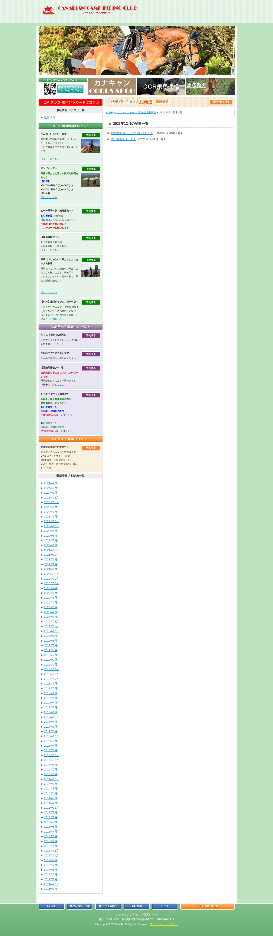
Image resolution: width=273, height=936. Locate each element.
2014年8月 (50, 788)
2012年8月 (50, 860)
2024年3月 (50, 488)
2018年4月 (50, 702)
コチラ (68, 415)
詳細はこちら (58, 318)
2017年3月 (50, 726)
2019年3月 (50, 655)
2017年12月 (51, 717)
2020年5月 (50, 597)
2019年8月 (50, 635)
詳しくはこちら (49, 197)
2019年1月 (50, 664)
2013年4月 (50, 831)
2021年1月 (50, 569)
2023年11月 (51, 502)
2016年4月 (50, 745)
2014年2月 (50, 803)
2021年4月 (50, 559)
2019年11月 (51, 626)
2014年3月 (50, 798)
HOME (109, 112)
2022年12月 (51, 521)
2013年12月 (51, 807)
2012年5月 (50, 874)
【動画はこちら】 (50, 219)
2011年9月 (50, 888)
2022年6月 (50, 535)
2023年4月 (50, 507)
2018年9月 (50, 683)
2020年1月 (50, 616)
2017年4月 (50, 721)
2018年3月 (50, 707)
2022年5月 (50, 540)
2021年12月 (51, 550)
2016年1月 (50, 750)
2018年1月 (50, 712)
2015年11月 (51, 760)
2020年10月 (51, 583)
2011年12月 (51, 884)
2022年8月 (50, 530)
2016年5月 (50, 741)
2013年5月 (50, 826)
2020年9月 (50, 588)
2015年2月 (50, 769)
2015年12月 (51, 755)
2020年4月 (50, 602)
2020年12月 (51, 574)
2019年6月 (50, 640)
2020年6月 (50, 592)
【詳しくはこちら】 (51, 159)
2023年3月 (50, 511)
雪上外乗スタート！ (123, 139)
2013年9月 (50, 812)
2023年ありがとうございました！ (132, 133)
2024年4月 (50, 483)
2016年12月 (51, 736)
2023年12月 (51, 497)
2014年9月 (50, 783)
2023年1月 (50, 516)
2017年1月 (50, 731)
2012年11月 (51, 855)
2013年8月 (50, 817)
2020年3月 (50, 607)
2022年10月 (51, 526)
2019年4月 (50, 650)
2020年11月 (51, 578)
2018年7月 (50, 688)
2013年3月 (50, 836)
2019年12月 (51, 621)
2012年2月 (50, 879)
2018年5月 (50, 697)
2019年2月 (50, 659)
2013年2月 (50, 841)
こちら (72, 219)
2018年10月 (51, 678)
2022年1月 (50, 545)
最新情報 (49, 117)
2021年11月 (51, 554)
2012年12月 (51, 850)
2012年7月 (50, 864)
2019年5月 (50, 645)
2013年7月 (50, 822)
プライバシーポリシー (164, 924)
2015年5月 (50, 764)
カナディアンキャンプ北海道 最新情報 (135, 112)
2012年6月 (50, 869)
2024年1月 (50, 492)
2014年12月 (51, 779)
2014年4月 (50, 793)
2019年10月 (51, 631)
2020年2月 (50, 612)
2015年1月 (50, 774)
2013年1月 (50, 845)
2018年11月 (51, 674)
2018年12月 (51, 669)
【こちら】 (58, 344)
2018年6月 (50, 693)
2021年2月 (50, 564)
